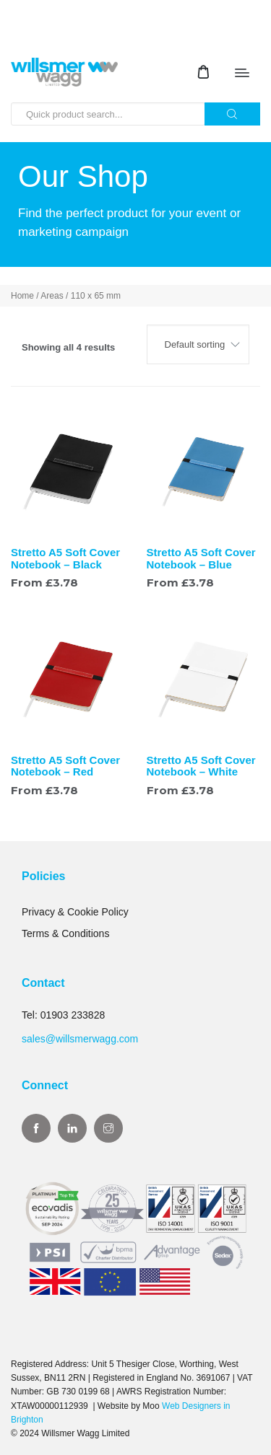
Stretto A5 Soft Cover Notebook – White (201, 766)
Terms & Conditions (65, 933)
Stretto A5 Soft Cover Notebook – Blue (201, 558)
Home (22, 296)
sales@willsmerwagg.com (80, 1039)
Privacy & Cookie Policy (75, 912)
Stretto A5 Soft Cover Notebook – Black (65, 558)
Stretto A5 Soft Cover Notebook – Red (65, 766)
